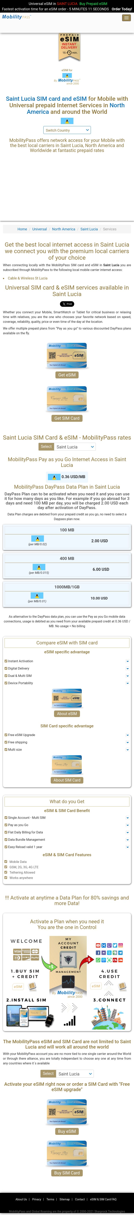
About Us (21, 1199)
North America (63, 229)
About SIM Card (67, 780)
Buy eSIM (67, 1131)
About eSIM (67, 714)
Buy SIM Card (67, 1172)
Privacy (36, 1199)
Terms (50, 1199)
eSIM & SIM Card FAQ (103, 1199)
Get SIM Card (67, 418)
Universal (39, 229)
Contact (80, 1199)
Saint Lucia (89, 229)
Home (22, 229)
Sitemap (65, 1199)
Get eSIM (67, 374)
